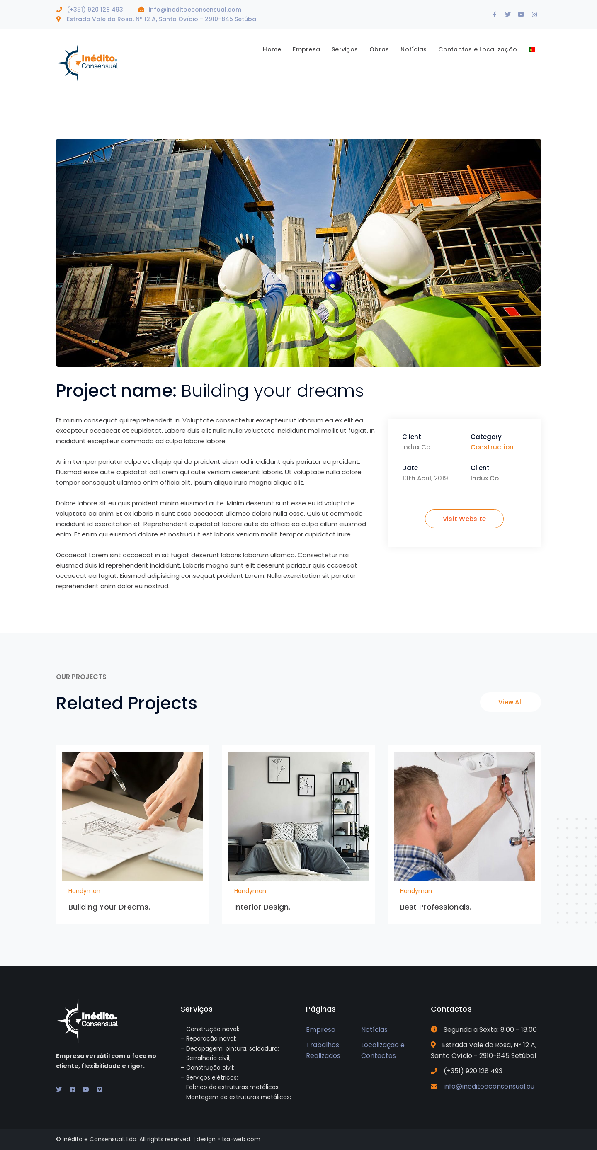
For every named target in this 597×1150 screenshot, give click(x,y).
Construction (492, 447)
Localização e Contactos (383, 1050)
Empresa (320, 1029)
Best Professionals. (435, 907)
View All (510, 702)
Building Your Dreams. (109, 907)
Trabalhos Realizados (323, 1050)
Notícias (374, 1029)
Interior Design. (262, 907)
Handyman (84, 891)
